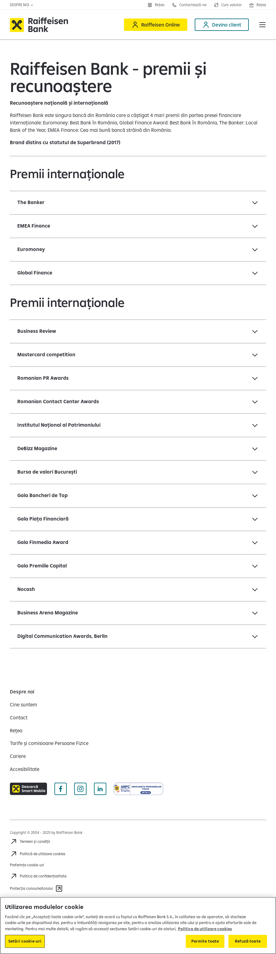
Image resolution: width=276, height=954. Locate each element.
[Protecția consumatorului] (36, 888)
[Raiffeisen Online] (155, 25)
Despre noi (22, 4)
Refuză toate (248, 941)
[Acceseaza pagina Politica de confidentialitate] (38, 876)
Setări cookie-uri (24, 941)
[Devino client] (222, 25)
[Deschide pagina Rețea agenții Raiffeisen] (257, 5)
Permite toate (205, 941)
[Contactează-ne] (189, 5)
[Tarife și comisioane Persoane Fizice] (49, 743)
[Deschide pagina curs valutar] (228, 5)
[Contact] (19, 717)
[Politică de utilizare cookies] (38, 854)
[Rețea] (155, 5)
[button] (262, 24)
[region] (138, 925)
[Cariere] (18, 756)
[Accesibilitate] (24, 769)
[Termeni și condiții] (30, 841)
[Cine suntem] (23, 704)
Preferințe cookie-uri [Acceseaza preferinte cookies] (27, 865)
